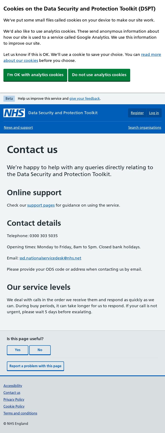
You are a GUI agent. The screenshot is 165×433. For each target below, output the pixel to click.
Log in (154, 113)
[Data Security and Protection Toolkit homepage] (50, 113)
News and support (18, 127)
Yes (17, 350)
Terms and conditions (20, 413)
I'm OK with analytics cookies (35, 74)
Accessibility (12, 386)
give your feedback (84, 98)
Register (137, 113)
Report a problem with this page (35, 366)
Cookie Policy (13, 406)
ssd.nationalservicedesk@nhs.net (50, 258)
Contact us (11, 392)
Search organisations (144, 127)
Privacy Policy (13, 399)
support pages (41, 205)
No (40, 350)
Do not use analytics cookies (99, 74)
